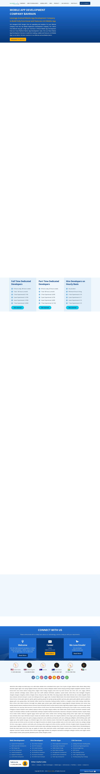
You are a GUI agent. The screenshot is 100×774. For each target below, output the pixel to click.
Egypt (46, 697)
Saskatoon (24, 724)
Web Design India (15, 748)
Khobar (61, 705)
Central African (72, 692)
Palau (78, 715)
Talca (28, 726)
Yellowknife (32, 732)
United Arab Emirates (52, 728)
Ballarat (55, 688)
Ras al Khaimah (32, 720)
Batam (21, 690)
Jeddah (54, 703)
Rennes (44, 720)
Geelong (40, 699)
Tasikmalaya (48, 726)
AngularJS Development (16, 754)
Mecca (11, 713)
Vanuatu (22, 730)
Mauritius (80, 711)
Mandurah (84, 709)
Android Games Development (59, 754)
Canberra (32, 692)
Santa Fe (74, 722)
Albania (81, 686)
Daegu (57, 695)
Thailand (74, 726)
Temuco (62, 726)
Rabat (18, 720)
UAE (32, 728)
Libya (60, 707)
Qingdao (12, 720)
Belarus (33, 690)
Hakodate (32, 701)
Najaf (40, 713)
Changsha (12, 695)
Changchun (87, 692)
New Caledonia (42, 715)
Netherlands (27, 715)
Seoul (50, 724)
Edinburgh (36, 697)
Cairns (76, 690)
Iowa (36, 703)
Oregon (71, 715)
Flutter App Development (58, 756)
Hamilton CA (63, 701)
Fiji (85, 697)
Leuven (47, 707)
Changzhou (22, 695)
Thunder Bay (13, 728)
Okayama (58, 715)
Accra (31, 686)
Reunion (53, 720)
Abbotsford (12, 686)
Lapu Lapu (22, 707)
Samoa (11, 722)
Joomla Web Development (17, 756)
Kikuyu (67, 705)
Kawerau (20, 705)
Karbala (11, 705)
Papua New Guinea (27, 718)
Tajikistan (19, 726)
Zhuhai (49, 732)
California (88, 690)
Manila (88, 709)
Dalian (68, 695)
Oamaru (51, 715)
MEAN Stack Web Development (18, 745)
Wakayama (54, 730)
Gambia (31, 699)
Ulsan (45, 728)
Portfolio (73, 765)
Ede (33, 697)
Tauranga (54, 726)
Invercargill (31, 703)
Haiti (28, 701)
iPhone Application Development (60, 743)
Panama (20, 718)
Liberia (53, 707)
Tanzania (40, 726)
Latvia (26, 707)
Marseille (27, 711)
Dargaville (84, 695)
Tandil (36, 726)
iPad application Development (59, 752)
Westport (15, 732)
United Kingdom (60, 728)
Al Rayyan (69, 686)
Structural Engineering (78, 748)
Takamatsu (24, 726)
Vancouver (17, 730)
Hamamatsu (48, 701)
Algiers (20, 688)
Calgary (83, 690)
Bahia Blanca (41, 688)
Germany (64, 699)
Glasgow (12, 701)
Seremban (57, 724)
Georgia (51, 699)
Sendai (43, 724)
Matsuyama (69, 711)
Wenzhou (77, 730)
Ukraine (41, 728)
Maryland (45, 711)
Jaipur (43, 703)
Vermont (35, 730)
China (54, 695)
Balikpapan (50, 688)
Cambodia (17, 692)
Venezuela (27, 730)
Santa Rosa (78, 722)
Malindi (61, 709)
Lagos (85, 705)
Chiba (45, 695)
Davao (11, 697)
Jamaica (47, 703)
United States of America (71, 728)
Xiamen (19, 732)
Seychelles (62, 724)
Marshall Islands (33, 711)
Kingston (71, 705)
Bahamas (35, 688)
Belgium (38, 690)
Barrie (14, 690)
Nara (83, 713)
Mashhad (50, 711)
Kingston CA (76, 705)
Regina (37, 720)
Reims (41, 720)
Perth (60, 718)
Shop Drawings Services (78, 752)
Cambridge (22, 692)
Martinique (40, 711)
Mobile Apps (58, 765)
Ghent (74, 699)
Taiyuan (15, 726)
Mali (58, 709)
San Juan (15, 722)
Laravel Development (16, 752)
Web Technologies (48, 765)
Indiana (22, 703)
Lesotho (44, 707)
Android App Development (58, 745)
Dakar (65, 695)
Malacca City (41, 709)
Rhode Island (59, 720)
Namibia (51, 713)
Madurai (18, 709)
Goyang (21, 701)
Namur (55, 713)
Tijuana (21, 728)
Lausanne (35, 707)
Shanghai (73, 724)
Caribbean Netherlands (49, 692)
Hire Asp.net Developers (37, 754)
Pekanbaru (49, 718)
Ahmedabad (50, 686)
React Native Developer (58, 750)
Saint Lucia (78, 720)
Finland (88, 697)
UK (38, 728)
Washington (67, 730)
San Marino (30, 722)
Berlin (62, 690)
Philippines (73, 718)
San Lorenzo (21, 722)
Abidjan (20, 686)
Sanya (16, 724)
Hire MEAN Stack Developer (38, 756)
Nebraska (15, 715)
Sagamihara (67, 720)
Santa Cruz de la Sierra (66, 722)
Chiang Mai (41, 695)
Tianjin (17, 728)
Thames (78, 726)
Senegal (47, 724)
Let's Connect (85, 3)
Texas (70, 726)
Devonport (24, 697)
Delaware (15, 697)
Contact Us (86, 765)
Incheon (15, 703)
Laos (19, 707)
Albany (85, 686)
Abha (17, 686)
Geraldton (59, 699)
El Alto (49, 697)
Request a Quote (18, 39)
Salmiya (85, 720)
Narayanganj (87, 713)
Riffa (63, 720)
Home (33, 765)
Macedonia (83, 707)
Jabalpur (39, 703)
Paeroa (75, 715)
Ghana (68, 699)
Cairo (80, 690)
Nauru (11, 715)
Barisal (11, 690)
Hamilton (58, 701)
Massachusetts (56, 711)
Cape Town (36, 692)
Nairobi (37, 713)
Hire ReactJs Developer (37, 750)
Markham (22, 711)
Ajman (58, 686)
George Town (46, 699)
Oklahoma (63, 715)
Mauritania (74, 711)
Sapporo (20, 724)
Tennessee (66, 726)
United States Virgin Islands (83, 728)
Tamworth (32, 726)
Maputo (11, 711)
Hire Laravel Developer (37, 748)
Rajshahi (21, 720)
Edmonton (41, 697)
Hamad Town (42, 701)
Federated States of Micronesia (77, 697)
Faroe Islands (67, 697)
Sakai (82, 720)
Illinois (11, 703)
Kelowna (30, 705)
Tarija (44, 726)
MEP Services (76, 750)
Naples (79, 713)
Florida (11, 699)
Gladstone (87, 699)
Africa (45, 686)
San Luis (26, 722)
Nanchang (59, 713)
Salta (89, 720)
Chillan (51, 695)
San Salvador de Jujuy (50, 722)
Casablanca (57, 692)
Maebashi (22, 709)
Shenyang (82, 724)
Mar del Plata (17, 711)
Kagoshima (59, 703)
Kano (82, 703)
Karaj (89, 703)
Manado (69, 709)
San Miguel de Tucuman (39, 722)
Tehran (57, 726)
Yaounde (27, 732)
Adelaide (42, 686)
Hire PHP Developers (37, 745)
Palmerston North (14, 718)
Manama (73, 709)
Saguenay (73, 720)
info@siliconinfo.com (77, 650)
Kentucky (35, 705)
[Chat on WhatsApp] (67, 677)
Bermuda (67, 690)
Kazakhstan (25, 705)
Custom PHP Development (17, 743)
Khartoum (57, 705)
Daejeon (61, 695)
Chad (77, 692)
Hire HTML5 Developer (37, 743)
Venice (31, 730)
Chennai (36, 695)
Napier (76, 713)
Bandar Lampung (61, 688)
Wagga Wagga (41, 730)
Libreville (57, 707)
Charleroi (28, 695)
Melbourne (23, 713)
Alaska (77, 686)
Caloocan (12, 692)
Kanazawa (78, 703)
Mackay (88, 707)
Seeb (35, 724)
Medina (19, 713)
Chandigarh (81, 692)
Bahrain (46, 688)
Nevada (36, 715)
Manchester (78, 709)
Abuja (28, 686)
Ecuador (30, 697)
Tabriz (85, 724)
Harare (73, 701)
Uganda (35, 728)
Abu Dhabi (24, 686)
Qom (15, 720)
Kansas (85, 703)
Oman (67, 715)
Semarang (38, 724)
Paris (45, 718)
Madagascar (13, 709)
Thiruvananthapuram (85, 726)
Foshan (19, 699)
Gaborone (27, 699)
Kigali (64, 705)
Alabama (74, 686)
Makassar (35, 709)
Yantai (23, 732)
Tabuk (88, 724)
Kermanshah (43, 705)
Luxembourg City (66, 707)
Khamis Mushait (50, 705)
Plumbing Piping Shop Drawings (80, 756)
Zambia (40, 732)
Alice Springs (25, 688)
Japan (50, 703)
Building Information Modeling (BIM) (81, 743)
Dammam (72, 695)
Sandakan (58, 722)
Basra (18, 690)
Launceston (30, 707)
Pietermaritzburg (80, 718)
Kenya (38, 705)
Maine (26, 709)
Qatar (86, 718)
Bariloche (88, 688)
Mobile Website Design (57, 748)
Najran (43, 713)
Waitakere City (48, 730)
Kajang (63, 703)
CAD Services (66, 765)
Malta (65, 709)
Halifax (36, 701)
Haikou (25, 701)
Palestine (88, 715)
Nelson (19, 715)
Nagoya (33, 713)
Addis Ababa (36, 686)
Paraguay (34, 718)
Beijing (29, 690)
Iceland (85, 701)
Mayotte (84, 711)
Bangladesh (77, 688)
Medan (15, 713)
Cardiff (41, 692)
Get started (17, 307)
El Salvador (53, 697)
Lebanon (40, 707)
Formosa (15, 699)
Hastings (81, 701)
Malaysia (50, 709)
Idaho (88, 701)
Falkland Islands (60, 697)
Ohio (55, 715)
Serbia (53, 724)
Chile (48, 695)
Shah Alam (68, 724)
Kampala (73, 703)
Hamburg (53, 701)
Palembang (82, 715)
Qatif (89, 718)
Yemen (36, 732)
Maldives (55, 709)
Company (39, 765)
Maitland (31, 709)
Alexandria (12, 688)
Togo (30, 728)
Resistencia (48, 720)
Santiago (84, 722)
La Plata (75, 707)
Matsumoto (63, 711)
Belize (41, 690)
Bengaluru (50, 690)
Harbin (77, 701)
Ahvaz (54, 686)
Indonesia (26, 703)
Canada (27, 692)
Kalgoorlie (68, 703)
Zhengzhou (45, 732)
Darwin (88, 695)
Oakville (47, 715)
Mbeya (88, 711)
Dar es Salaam (78, 695)
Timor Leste (25, 728)
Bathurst (26, 690)
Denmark (20, 697)
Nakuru (47, 713)
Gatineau (36, 699)
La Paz (71, 707)
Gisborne (83, 699)
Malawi (46, 709)
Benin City (58, 690)
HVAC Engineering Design (79, 754)
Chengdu (32, 695)
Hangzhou (69, 701)
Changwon (17, 695)
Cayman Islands (64, 692)
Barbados (83, 688)
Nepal (22, 715)
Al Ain (61, 686)
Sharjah (77, 724)
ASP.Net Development (16, 750)
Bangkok (72, 688)
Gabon (22, 699)
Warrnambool (60, 730)
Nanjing (64, 713)
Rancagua (26, 720)
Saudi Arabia (30, 724)
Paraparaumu (40, 718)
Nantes (72, 713)
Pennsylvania (55, 718)
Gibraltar (78, 699)
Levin (51, 707)
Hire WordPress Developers (38, 752)
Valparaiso (12, 730)
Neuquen (32, 715)
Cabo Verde (72, 690)
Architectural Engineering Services (81, 745)
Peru (63, 718)
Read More (22, 655)
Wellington (72, 730)
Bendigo (45, 690)
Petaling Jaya (68, 718)
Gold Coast (16, 701)
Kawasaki (16, 705)
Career (79, 765)
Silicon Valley (51, 771)
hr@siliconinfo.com (50, 650)
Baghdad (30, 688)
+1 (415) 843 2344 (15, 764)
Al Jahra (65, 686)
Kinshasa (81, 705)
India (18, 703)
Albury (88, 686)
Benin (54, 690)
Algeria (16, 688)
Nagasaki (29, 713)
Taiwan (11, 726)
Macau (78, 707)
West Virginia (83, 730)
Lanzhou (15, 707)
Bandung (68, 688)
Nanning (68, 713)
